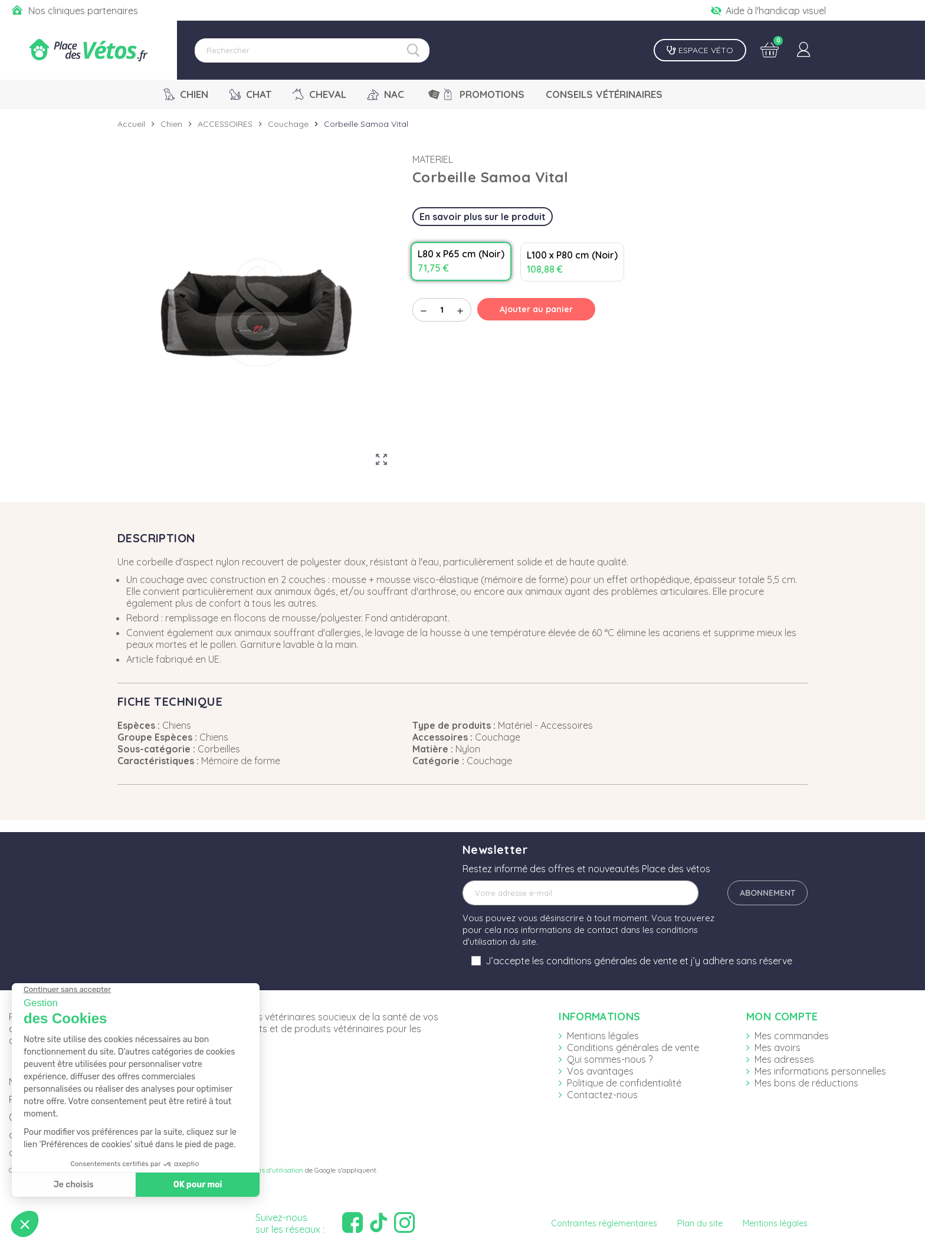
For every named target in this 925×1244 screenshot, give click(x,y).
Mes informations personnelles (820, 1071)
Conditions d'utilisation (267, 1170)
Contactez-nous (602, 1095)
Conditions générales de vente (633, 1047)
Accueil (131, 124)
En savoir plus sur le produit (482, 216)
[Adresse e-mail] (580, 892)
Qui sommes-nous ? (609, 1059)
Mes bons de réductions (806, 1083)
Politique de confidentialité (624, 1083)
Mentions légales (603, 1036)
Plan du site (700, 1223)
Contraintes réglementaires (604, 1223)
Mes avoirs (778, 1047)
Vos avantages (600, 1071)
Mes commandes (792, 1036)
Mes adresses (784, 1059)
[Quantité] (442, 310)
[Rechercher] (312, 50)
